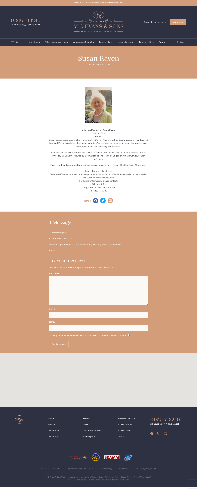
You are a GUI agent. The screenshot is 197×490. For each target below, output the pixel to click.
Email (53, 324)
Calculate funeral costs (155, 22)
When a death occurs (55, 42)
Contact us (177, 22)
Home (51, 421)
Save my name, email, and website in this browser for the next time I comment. (87, 337)
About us (33, 42)
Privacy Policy (107, 471)
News (85, 427)
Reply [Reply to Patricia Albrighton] (52, 250)
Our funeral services (92, 433)
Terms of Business (125, 471)
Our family (53, 439)
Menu (17, 42)
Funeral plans (105, 42)
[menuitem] (35, 42)
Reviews (87, 421)
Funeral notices (146, 42)
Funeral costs (124, 433)
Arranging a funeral (82, 42)
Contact (163, 42)
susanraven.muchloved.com (100, 177)
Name (52, 310)
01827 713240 (25, 20)
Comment (55, 273)
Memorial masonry (125, 42)
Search (182, 42)
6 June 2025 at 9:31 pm (60, 238)
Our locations (54, 433)
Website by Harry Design (148, 471)
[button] (98, 380)
